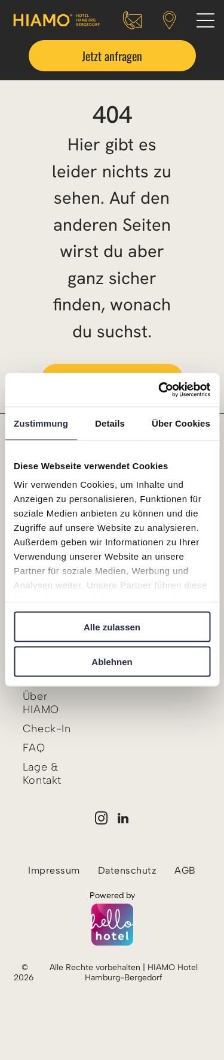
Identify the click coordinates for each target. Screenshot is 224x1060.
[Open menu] (205, 20)
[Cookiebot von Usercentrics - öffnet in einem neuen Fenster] (159, 390)
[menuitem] (52, 703)
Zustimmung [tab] (41, 423)
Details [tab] (110, 423)
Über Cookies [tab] (181, 423)
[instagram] (101, 820)
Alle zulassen (112, 626)
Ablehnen (111, 662)
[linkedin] (123, 820)
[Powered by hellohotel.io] (112, 926)
